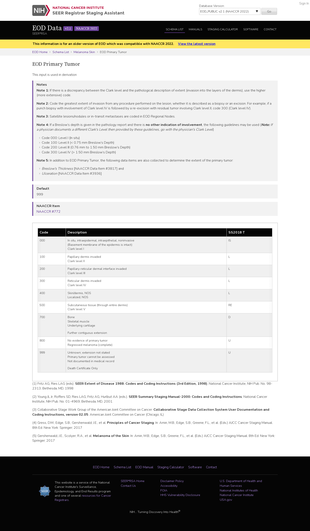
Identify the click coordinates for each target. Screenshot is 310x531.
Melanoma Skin (84, 52)
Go (269, 11)
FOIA (163, 490)
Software (250, 29)
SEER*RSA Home (132, 481)
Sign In (304, 3)
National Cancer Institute (237, 495)
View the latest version (196, 44)
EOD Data (65, 28)
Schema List (174, 29)
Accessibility (168, 486)
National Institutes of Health (239, 490)
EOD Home (40, 52)
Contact (270, 29)
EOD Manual (144, 467)
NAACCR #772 (48, 211)
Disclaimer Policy (172, 481)
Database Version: (212, 6)
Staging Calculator (223, 29)
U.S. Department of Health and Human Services (241, 483)
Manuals (195, 29)
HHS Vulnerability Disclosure (180, 495)
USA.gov (226, 499)
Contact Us (128, 486)
